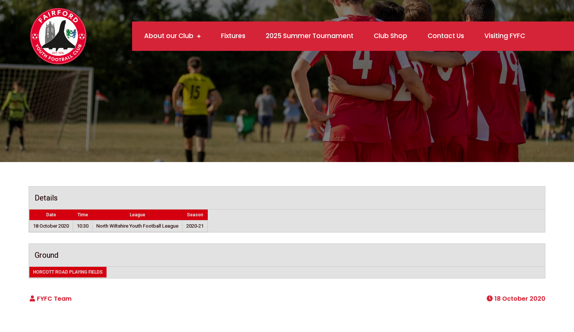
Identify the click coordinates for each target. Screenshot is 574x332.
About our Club (168, 35)
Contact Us (446, 35)
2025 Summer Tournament (309, 35)
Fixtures (233, 35)
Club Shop (390, 35)
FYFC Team (54, 298)
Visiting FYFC (504, 35)
